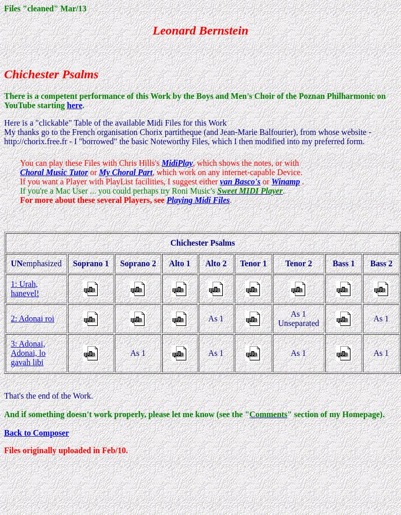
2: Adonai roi (32, 318)
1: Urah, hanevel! (25, 289)
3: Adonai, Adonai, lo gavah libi (28, 353)
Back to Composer (36, 432)
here (74, 105)
